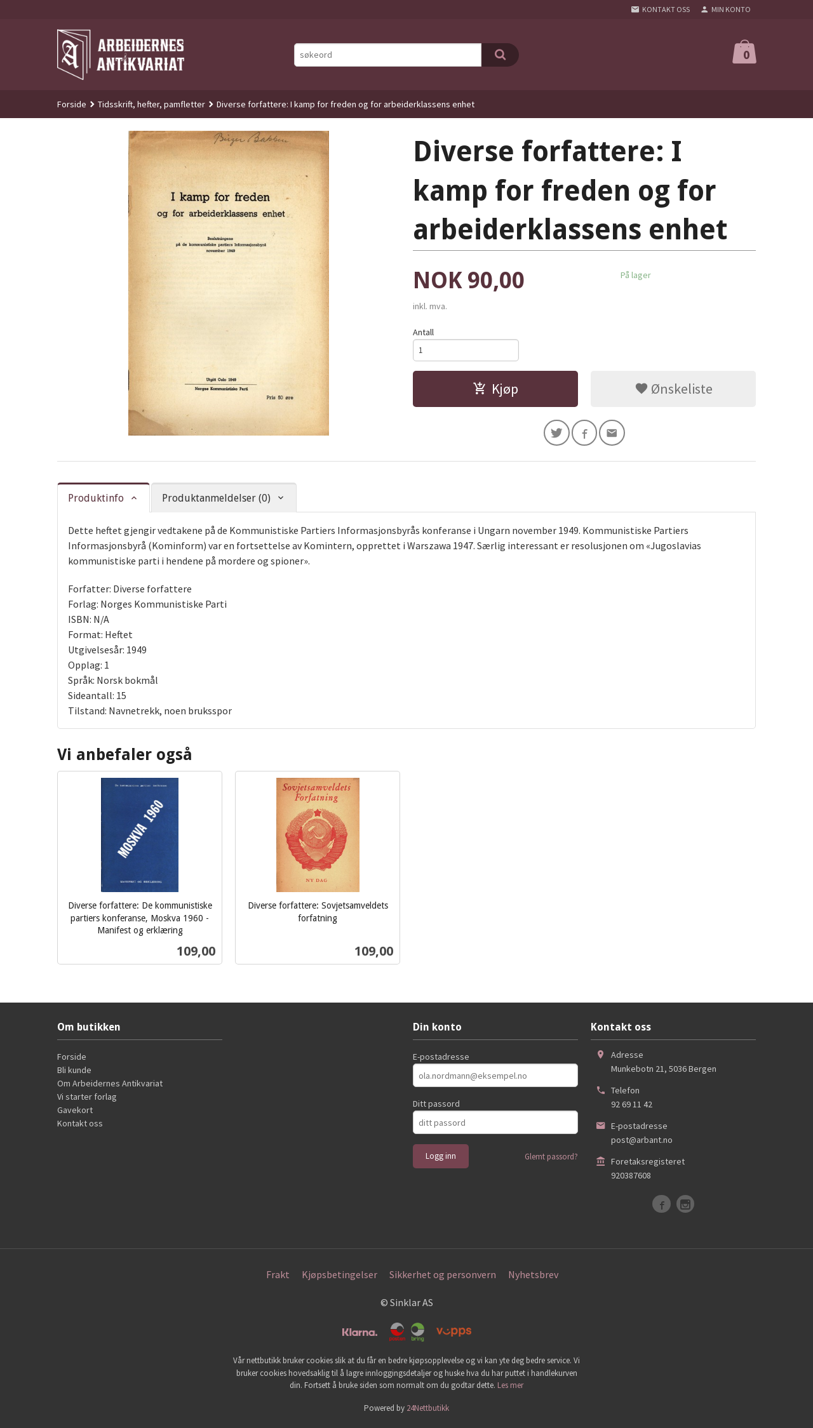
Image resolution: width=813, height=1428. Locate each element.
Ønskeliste (674, 390)
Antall (423, 332)
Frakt (278, 1275)
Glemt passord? (551, 1157)
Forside (71, 104)
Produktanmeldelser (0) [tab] (216, 499)
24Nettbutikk (427, 1409)
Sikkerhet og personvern (442, 1275)
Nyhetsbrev (533, 1275)
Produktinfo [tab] (96, 499)
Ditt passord (436, 1105)
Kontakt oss (80, 1124)
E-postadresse (441, 1058)
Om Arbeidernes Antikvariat (110, 1084)
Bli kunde (74, 1071)
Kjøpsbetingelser (339, 1275)
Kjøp (495, 390)
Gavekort (75, 1111)
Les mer (510, 1386)
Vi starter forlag (87, 1098)
